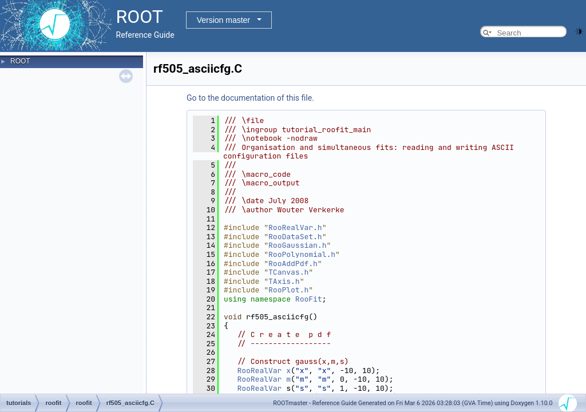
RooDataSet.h (295, 236)
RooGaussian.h (297, 245)
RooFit (308, 299)
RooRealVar (259, 370)
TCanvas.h (288, 272)
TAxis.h (284, 281)
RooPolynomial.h (301, 254)
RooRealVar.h (295, 227)
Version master (223, 20)
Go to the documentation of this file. (250, 97)
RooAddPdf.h (293, 263)
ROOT (20, 61)
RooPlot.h (288, 290)
